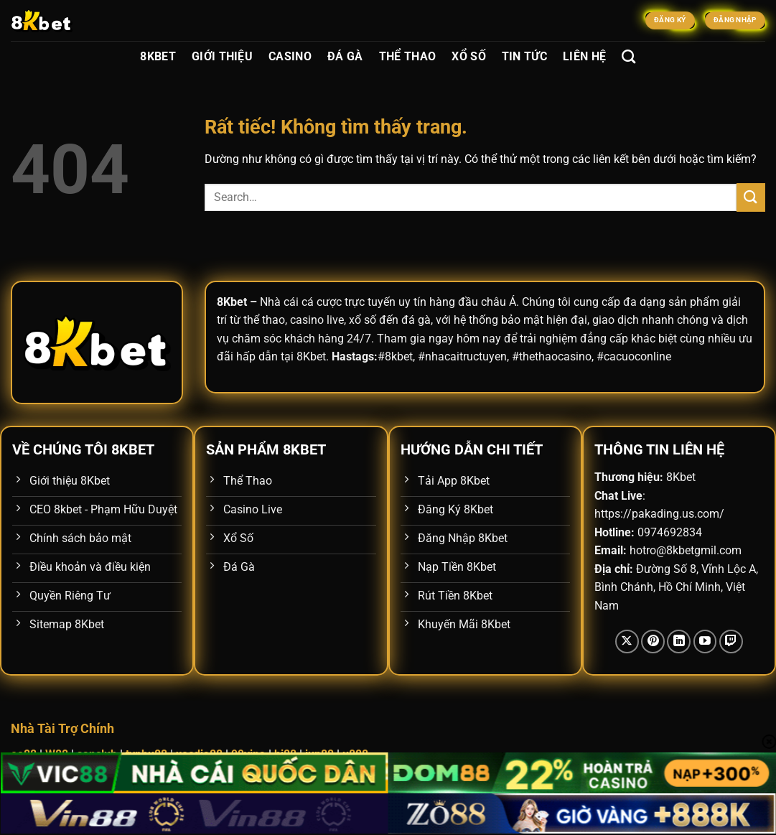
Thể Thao (407, 56)
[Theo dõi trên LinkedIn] (679, 641)
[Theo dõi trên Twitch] (731, 641)
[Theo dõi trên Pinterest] (653, 641)
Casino (290, 56)
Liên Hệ (584, 56)
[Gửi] (751, 197)
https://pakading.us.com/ (659, 514)
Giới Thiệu (222, 56)
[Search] (628, 56)
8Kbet (158, 56)
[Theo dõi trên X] (627, 641)
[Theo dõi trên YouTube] (705, 641)
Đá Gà (345, 56)
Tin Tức (524, 56)
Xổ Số (469, 56)
